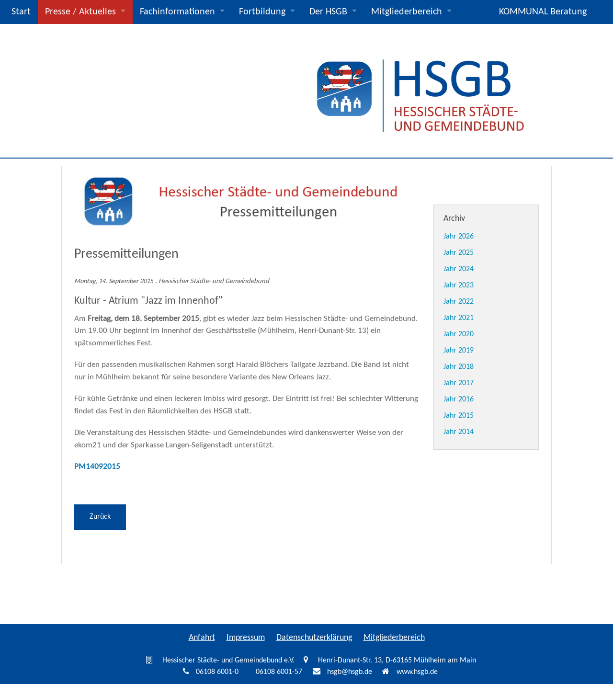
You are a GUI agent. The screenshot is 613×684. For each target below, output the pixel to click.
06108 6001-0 (217, 672)
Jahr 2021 (458, 318)
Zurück (100, 517)
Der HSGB (328, 12)
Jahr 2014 (458, 432)
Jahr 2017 (458, 383)
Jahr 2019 (458, 350)
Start (21, 12)
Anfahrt (202, 637)
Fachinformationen (177, 12)
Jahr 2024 (458, 269)
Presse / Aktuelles (80, 12)
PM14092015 (97, 467)
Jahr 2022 (458, 302)
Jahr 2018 (458, 367)
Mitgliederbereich (406, 12)
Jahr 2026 (458, 236)
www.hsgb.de (417, 672)
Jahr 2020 (458, 334)
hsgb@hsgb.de (349, 672)
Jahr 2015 (458, 416)
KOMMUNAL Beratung (543, 12)
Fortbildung (262, 12)
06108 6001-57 (279, 672)
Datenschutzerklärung (314, 637)
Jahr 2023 (458, 285)
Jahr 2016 (458, 399)
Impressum (246, 637)
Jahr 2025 (458, 253)
